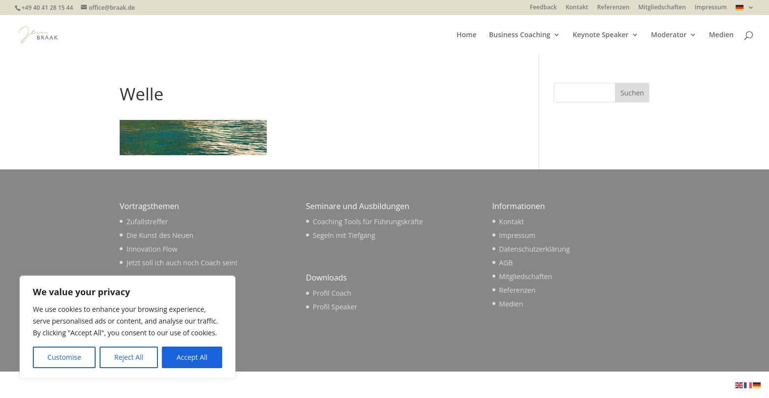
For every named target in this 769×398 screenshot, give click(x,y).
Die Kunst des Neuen (160, 235)
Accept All (192, 357)
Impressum (710, 7)
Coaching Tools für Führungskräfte (368, 221)
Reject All (128, 357)
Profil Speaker (335, 306)
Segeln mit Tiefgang (344, 235)
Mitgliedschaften (662, 7)
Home (467, 35)
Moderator (669, 35)
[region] (127, 327)
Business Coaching (519, 35)
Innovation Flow (152, 249)
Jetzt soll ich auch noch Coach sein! (182, 262)
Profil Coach (332, 293)
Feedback (543, 7)
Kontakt (576, 7)
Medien (721, 35)
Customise (64, 357)
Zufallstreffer (147, 221)
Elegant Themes (188, 384)
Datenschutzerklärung (534, 249)
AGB (506, 262)
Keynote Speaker (601, 35)
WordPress (279, 384)
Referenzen (613, 7)
